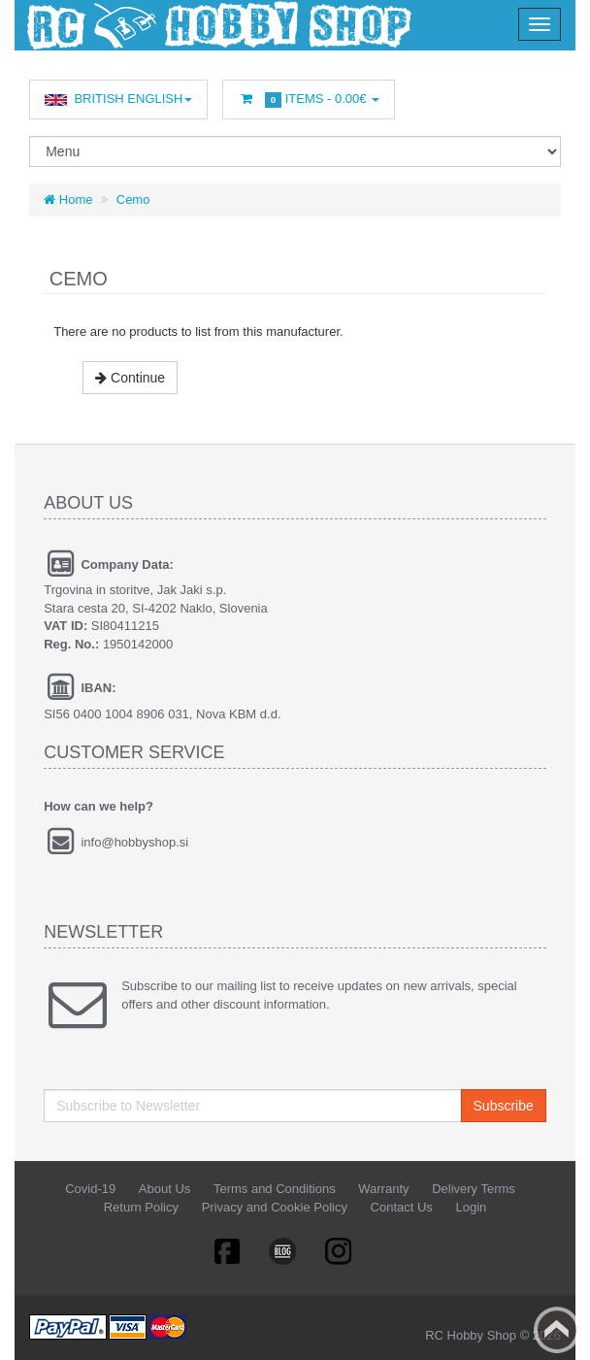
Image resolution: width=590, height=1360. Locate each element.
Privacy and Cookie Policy (274, 1207)
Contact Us (402, 1207)
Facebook (226, 1250)
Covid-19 (90, 1188)
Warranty (383, 1188)
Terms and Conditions (274, 1188)
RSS (339, 1250)
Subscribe (504, 1105)
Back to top (557, 1330)
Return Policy (141, 1207)
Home (68, 199)
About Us (164, 1188)
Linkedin (283, 1250)
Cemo (133, 199)
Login (470, 1207)
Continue (130, 377)
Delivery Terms (473, 1188)
